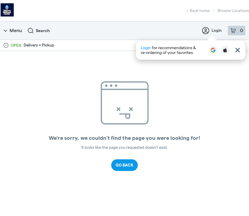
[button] (190, 50)
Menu (13, 30)
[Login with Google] (213, 50)
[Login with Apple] (225, 50)
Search (39, 31)
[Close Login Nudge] (238, 50)
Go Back (124, 165)
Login (212, 30)
